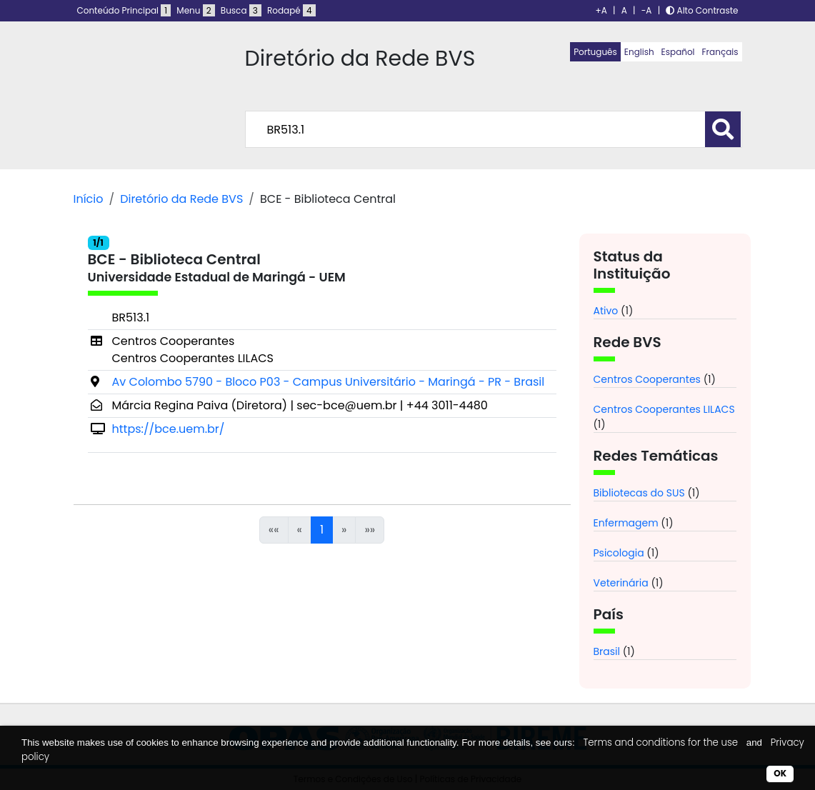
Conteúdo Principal (124, 10)
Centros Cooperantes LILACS (664, 409)
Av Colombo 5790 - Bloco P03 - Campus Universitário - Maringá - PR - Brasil (328, 382)
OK (780, 773)
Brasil (607, 651)
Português (595, 52)
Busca (241, 10)
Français (720, 52)
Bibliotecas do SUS (639, 493)
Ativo (606, 311)
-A (646, 10)
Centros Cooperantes (647, 379)
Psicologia (619, 553)
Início (89, 199)
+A (601, 10)
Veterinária (621, 583)
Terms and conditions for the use (660, 742)
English (639, 52)
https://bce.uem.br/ (168, 429)
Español (678, 52)
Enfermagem (626, 523)
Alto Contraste (702, 10)
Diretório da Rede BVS (181, 199)
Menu (195, 10)
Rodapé (291, 10)
